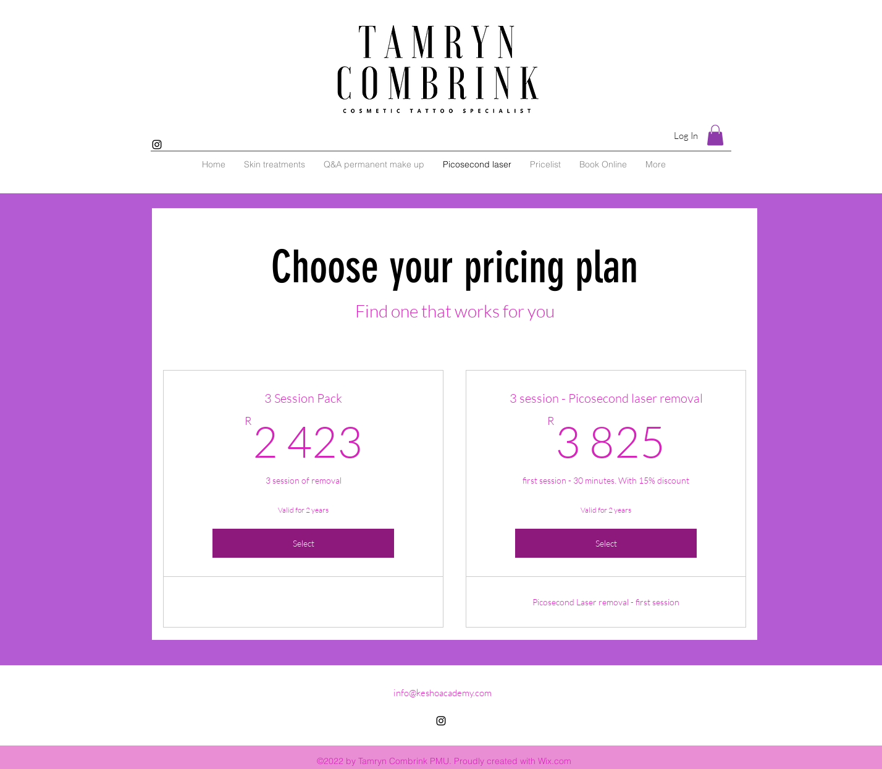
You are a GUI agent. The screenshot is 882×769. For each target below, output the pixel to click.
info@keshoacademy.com (442, 693)
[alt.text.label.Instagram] (157, 144)
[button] (715, 135)
